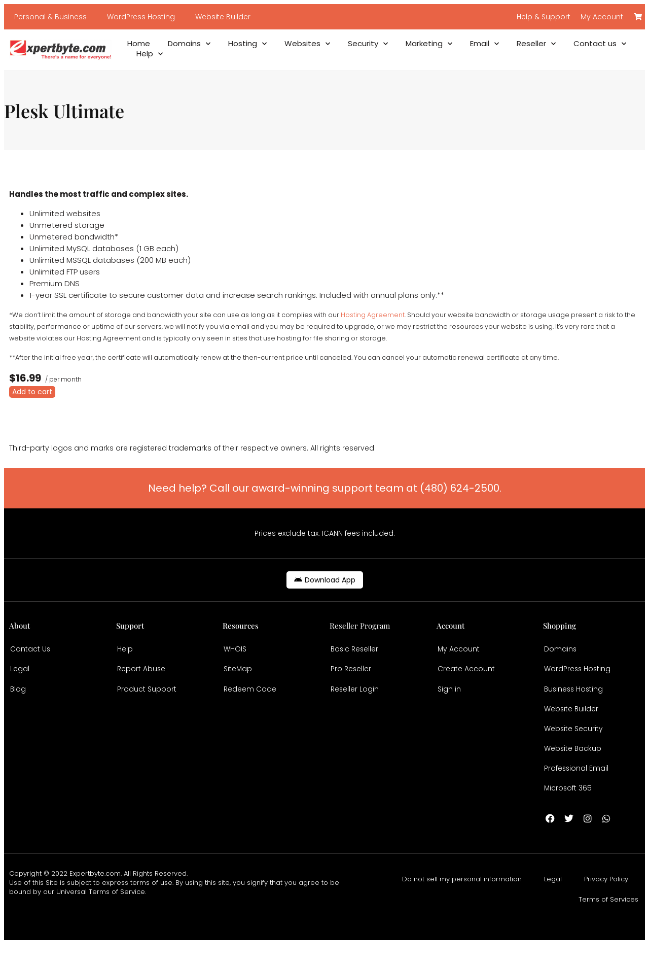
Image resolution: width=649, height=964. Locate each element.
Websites (307, 44)
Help (149, 54)
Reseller (536, 44)
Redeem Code (250, 696)
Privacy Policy (606, 899)
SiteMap (238, 673)
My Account (459, 651)
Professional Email (576, 785)
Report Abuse (141, 673)
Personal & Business (50, 17)
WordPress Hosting (141, 17)
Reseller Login (355, 696)
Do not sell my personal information (462, 899)
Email (484, 44)
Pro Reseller (351, 673)
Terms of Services (608, 919)
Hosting (247, 44)
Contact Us (30, 651)
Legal (19, 673)
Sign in (449, 696)
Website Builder (222, 17)
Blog (18, 696)
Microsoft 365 (568, 807)
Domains (189, 44)
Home (138, 44)
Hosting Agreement (373, 315)
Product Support (146, 696)
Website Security (573, 740)
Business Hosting (574, 696)
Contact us (599, 44)
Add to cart (32, 392)
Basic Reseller (355, 651)
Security (368, 44)
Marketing (429, 44)
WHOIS (235, 651)
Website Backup (573, 763)
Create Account (466, 673)
